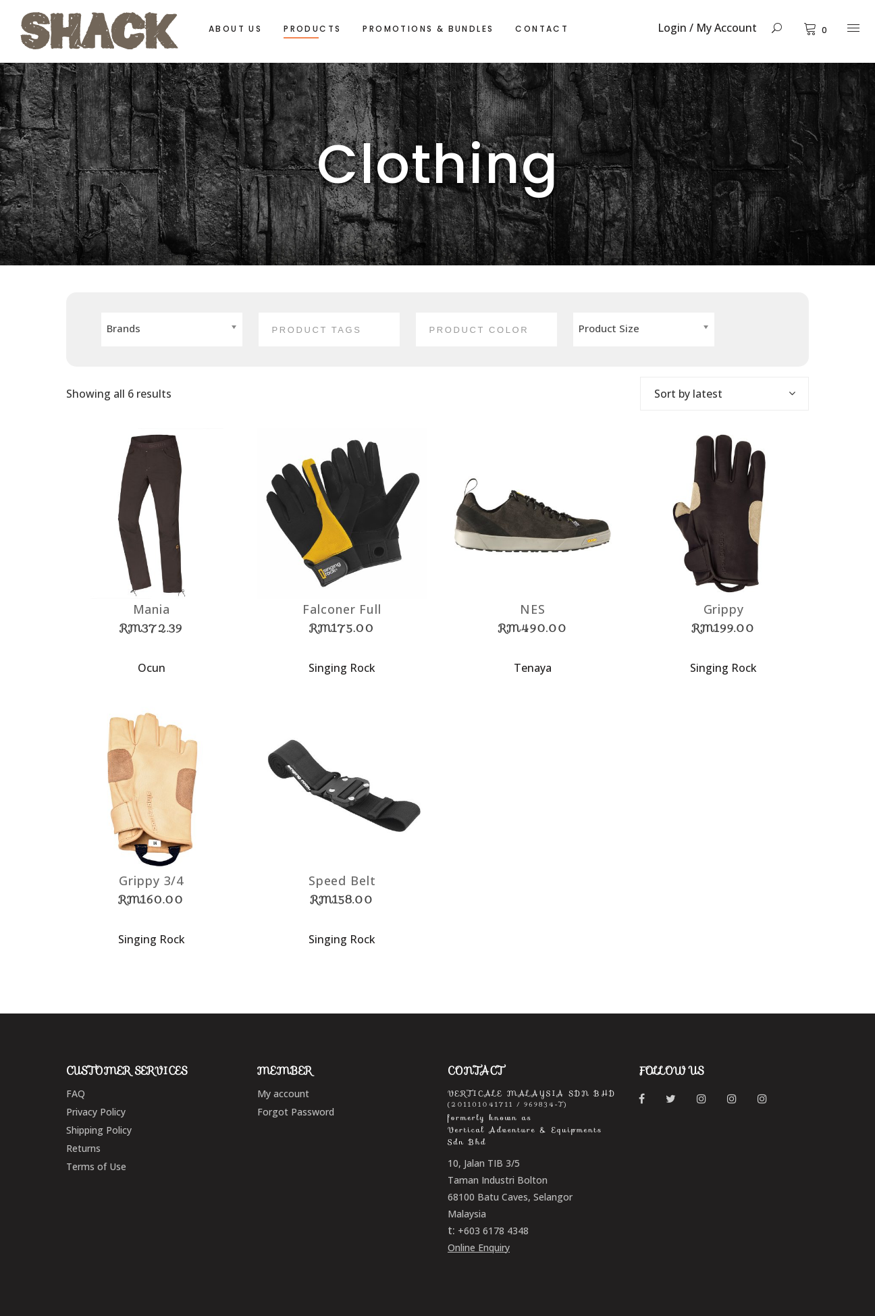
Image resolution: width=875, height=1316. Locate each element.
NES (533, 609)
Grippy (724, 609)
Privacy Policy (96, 1111)
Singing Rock (342, 667)
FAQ (75, 1093)
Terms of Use (96, 1166)
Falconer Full (341, 609)
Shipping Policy (99, 1130)
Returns (83, 1148)
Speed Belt (342, 880)
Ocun (151, 667)
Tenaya (533, 667)
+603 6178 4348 (493, 1230)
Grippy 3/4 (151, 880)
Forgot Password (295, 1111)
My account (283, 1093)
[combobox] (724, 394)
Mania (152, 609)
